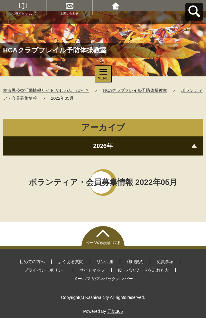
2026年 (103, 145)
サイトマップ (92, 270)
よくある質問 (70, 261)
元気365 (115, 311)
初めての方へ (32, 261)
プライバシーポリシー (45, 270)
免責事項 (165, 261)
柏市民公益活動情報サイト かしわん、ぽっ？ (46, 90)
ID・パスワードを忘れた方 (143, 270)
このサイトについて (23, 13)
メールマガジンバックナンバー (103, 278)
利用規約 (135, 261)
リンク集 (104, 261)
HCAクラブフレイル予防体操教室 (135, 90)
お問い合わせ (69, 13)
